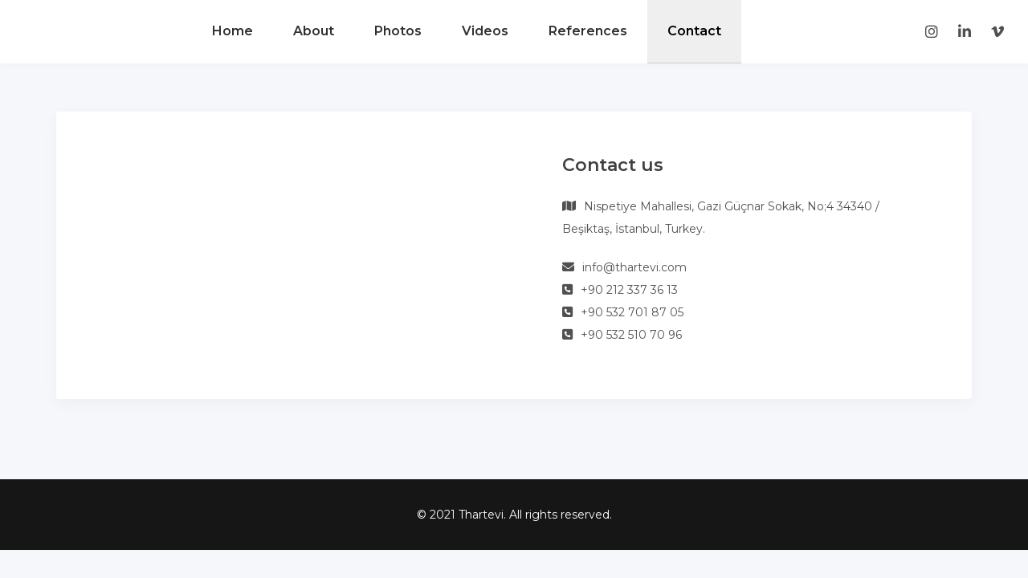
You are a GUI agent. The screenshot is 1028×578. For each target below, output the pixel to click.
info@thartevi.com (634, 267)
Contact (694, 31)
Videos (485, 31)
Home (232, 31)
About (313, 31)
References (588, 31)
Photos (398, 31)
